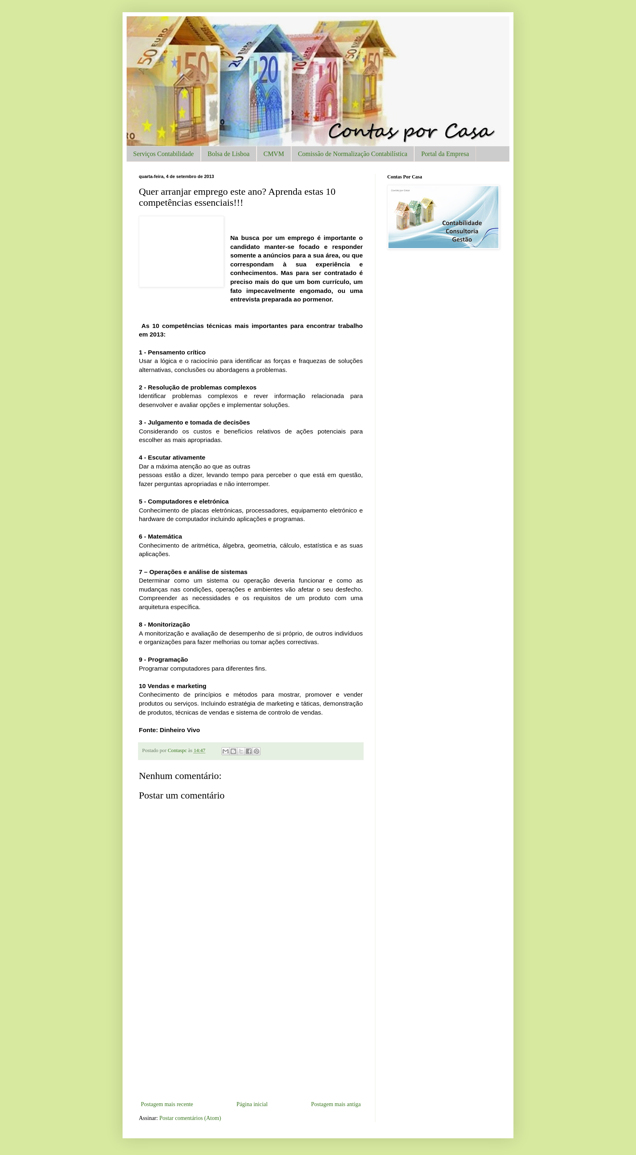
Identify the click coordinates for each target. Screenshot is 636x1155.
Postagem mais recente (167, 1104)
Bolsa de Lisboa (229, 153)
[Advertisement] (251, 1038)
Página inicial (252, 1104)
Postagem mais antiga (336, 1104)
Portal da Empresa (445, 153)
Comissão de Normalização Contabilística (353, 153)
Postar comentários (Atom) (190, 1118)
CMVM (273, 153)
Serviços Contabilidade (163, 153)
